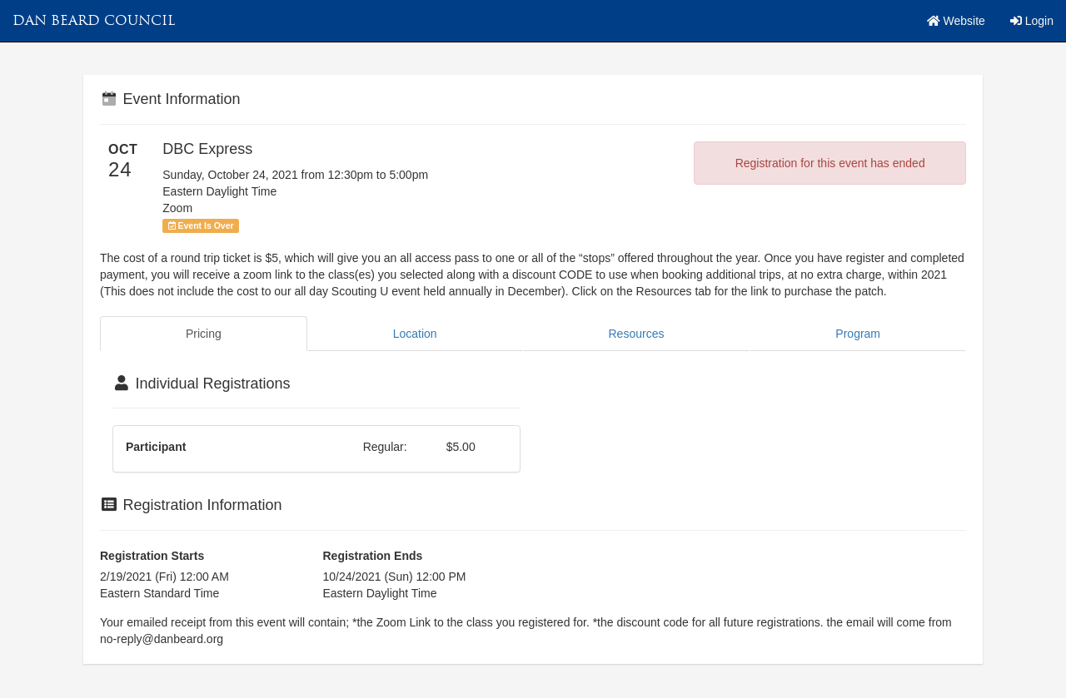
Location (415, 333)
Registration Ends (373, 555)
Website (956, 20)
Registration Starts (152, 555)
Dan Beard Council (93, 20)
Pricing (204, 333)
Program (857, 333)
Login (1032, 20)
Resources (637, 333)
